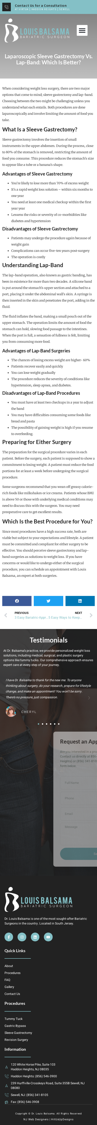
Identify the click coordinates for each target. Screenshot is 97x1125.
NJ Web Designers (36, 1119)
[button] (82, 30)
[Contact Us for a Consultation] (6, 7)
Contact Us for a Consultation (41, 5)
